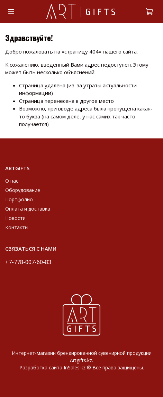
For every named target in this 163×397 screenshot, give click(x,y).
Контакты (16, 227)
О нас (11, 180)
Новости (15, 218)
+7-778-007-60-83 (28, 262)
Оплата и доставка (27, 208)
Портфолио (19, 199)
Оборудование (22, 190)
